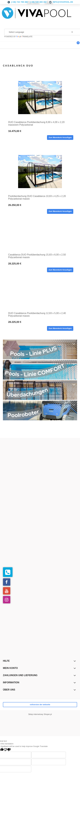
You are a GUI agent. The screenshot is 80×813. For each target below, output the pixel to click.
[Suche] (69, 44)
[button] (4, 44)
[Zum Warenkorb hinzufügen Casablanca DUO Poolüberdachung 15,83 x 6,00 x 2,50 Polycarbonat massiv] (60, 270)
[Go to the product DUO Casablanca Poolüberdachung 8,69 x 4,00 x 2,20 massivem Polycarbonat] (40, 97)
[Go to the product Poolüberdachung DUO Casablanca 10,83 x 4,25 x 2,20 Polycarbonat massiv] (40, 171)
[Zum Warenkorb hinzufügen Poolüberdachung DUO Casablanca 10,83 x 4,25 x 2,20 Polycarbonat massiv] (60, 211)
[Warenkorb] (76, 45)
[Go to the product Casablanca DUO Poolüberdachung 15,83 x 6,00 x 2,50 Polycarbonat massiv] (40, 238)
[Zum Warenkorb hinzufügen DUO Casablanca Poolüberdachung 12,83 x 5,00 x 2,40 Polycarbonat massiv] (60, 328)
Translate (24, 36)
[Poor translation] (7, 750)
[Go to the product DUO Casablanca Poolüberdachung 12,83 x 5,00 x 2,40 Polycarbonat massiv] (40, 296)
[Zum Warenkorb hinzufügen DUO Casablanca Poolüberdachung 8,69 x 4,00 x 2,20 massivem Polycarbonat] (60, 137)
